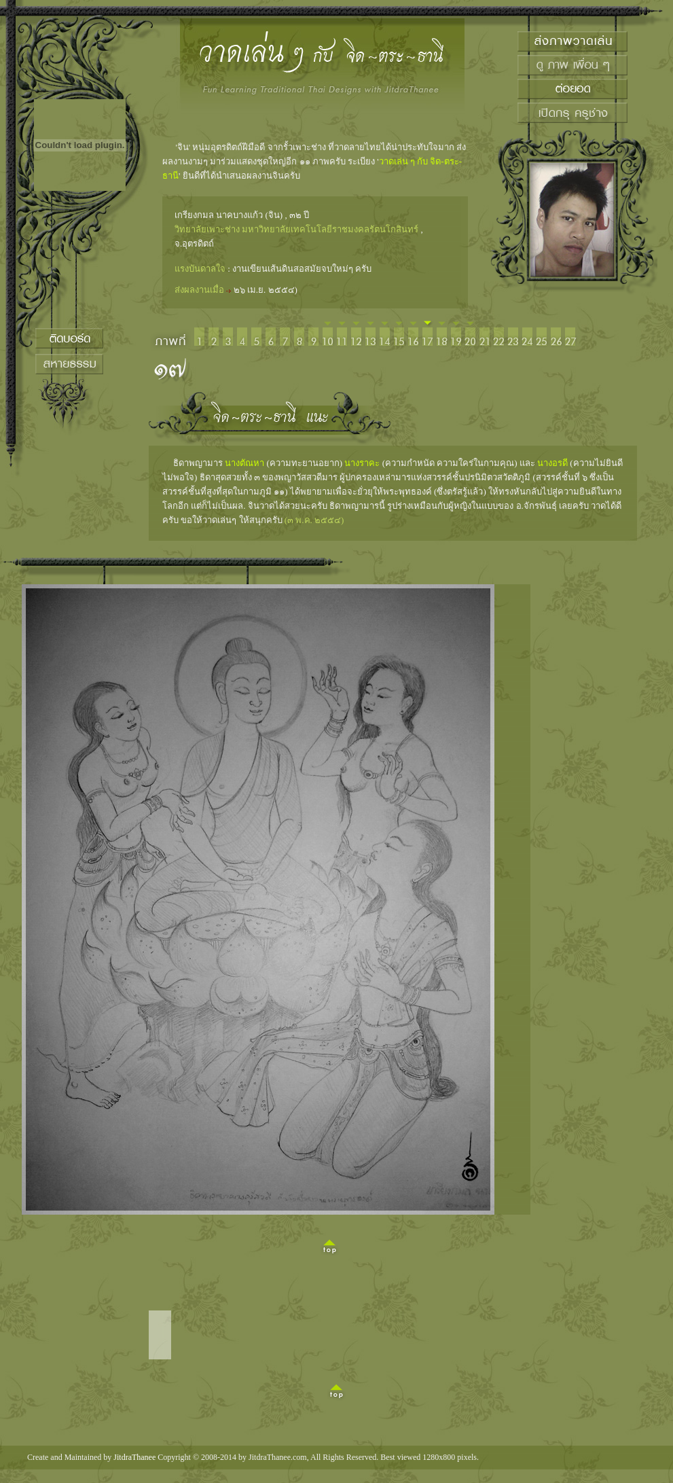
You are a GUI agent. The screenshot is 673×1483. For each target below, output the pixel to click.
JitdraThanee (134, 1457)
